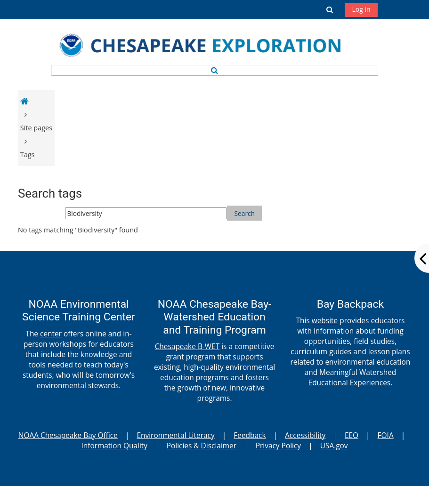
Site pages (36, 127)
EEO (351, 435)
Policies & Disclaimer (201, 445)
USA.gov (334, 445)
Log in (361, 9)
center (51, 333)
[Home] (211, 47)
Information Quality (114, 445)
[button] (329, 9)
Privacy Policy (278, 445)
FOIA (386, 435)
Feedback (250, 435)
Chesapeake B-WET (187, 346)
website (325, 320)
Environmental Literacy (175, 435)
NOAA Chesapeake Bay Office (68, 435)
